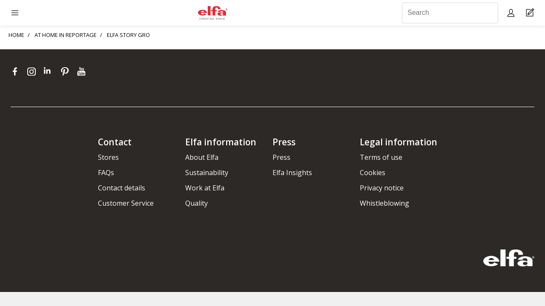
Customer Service (126, 203)
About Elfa (201, 157)
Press (281, 157)
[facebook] (17, 71)
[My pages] (512, 12)
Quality (196, 203)
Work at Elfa (204, 188)
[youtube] (82, 71)
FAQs (106, 172)
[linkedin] (50, 71)
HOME (16, 35)
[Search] (450, 13)
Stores (108, 157)
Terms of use (381, 157)
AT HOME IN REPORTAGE (65, 35)
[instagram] (33, 71)
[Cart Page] (531, 13)
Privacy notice (382, 188)
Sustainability (206, 172)
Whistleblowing (384, 203)
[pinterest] (66, 71)
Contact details (121, 188)
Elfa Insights (292, 172)
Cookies (372, 172)
